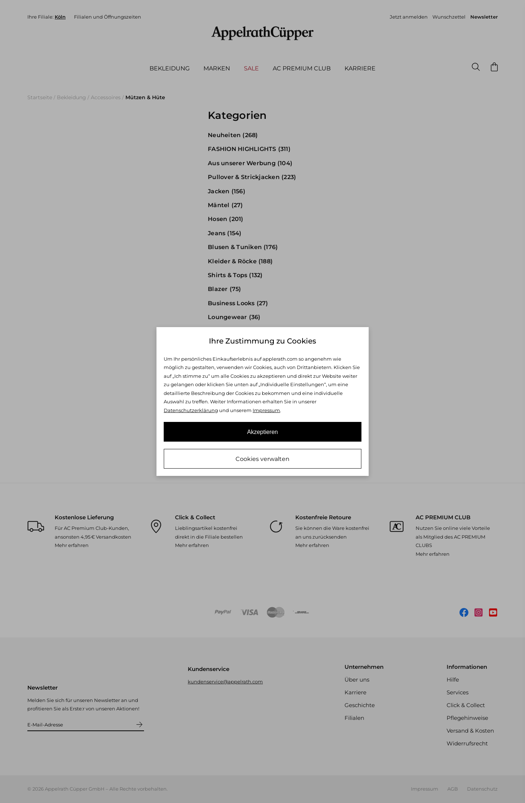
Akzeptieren (262, 432)
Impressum (266, 410)
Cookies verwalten (262, 458)
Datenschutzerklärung (191, 410)
